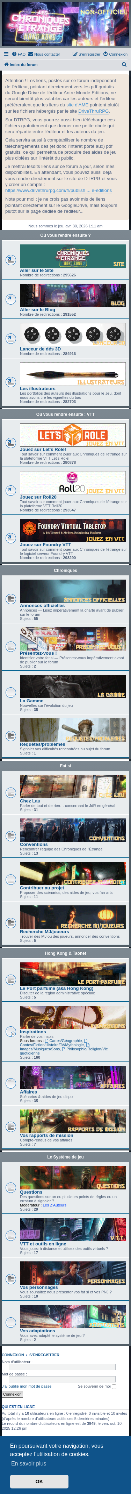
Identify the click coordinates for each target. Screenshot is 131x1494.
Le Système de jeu (65, 1157)
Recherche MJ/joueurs (44, 931)
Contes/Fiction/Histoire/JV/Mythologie (54, 1043)
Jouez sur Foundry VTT (45, 544)
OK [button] (39, 1481)
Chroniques (65, 570)
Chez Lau (30, 800)
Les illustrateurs (38, 388)
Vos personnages (39, 1287)
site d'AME (77, 104)
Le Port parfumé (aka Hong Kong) (56, 988)
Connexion (13, 1355)
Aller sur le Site (36, 270)
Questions (31, 1192)
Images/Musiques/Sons (55, 1047)
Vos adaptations (37, 1330)
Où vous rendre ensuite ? (65, 235)
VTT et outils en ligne (43, 1243)
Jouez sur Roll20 (38, 497)
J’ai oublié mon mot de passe (26, 1386)
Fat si (65, 766)
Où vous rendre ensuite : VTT (65, 414)
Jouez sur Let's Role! (43, 449)
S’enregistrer (44, 1355)
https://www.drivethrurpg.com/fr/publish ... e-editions (58, 190)
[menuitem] (19, 54)
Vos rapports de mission (46, 1135)
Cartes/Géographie (63, 1041)
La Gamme (31, 700)
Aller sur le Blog (37, 309)
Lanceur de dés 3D (40, 349)
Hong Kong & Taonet (65, 953)
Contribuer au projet (42, 887)
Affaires (28, 1092)
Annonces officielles (42, 605)
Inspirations (33, 1031)
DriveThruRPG (93, 111)
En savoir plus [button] (28, 1464)
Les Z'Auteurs (54, 1205)
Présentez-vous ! (38, 653)
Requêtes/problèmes (42, 744)
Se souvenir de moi (97, 1386)
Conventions (34, 844)
